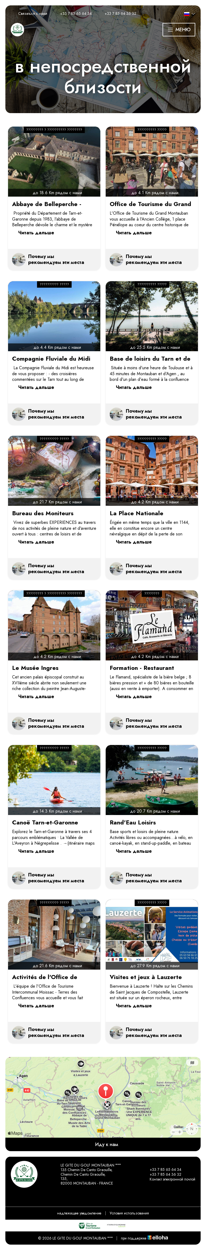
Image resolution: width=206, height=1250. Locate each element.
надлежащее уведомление (79, 1213)
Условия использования (129, 1213)
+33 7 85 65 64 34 (162, 1169)
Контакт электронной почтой (169, 1179)
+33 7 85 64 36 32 (162, 1174)
